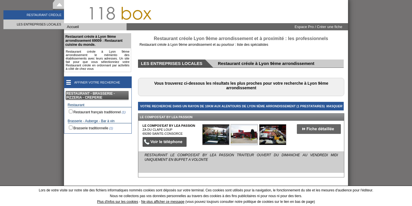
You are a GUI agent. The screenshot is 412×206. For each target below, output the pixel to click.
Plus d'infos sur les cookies (117, 202)
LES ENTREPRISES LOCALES (39, 24)
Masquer (334, 106)
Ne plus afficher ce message (162, 202)
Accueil (73, 27)
